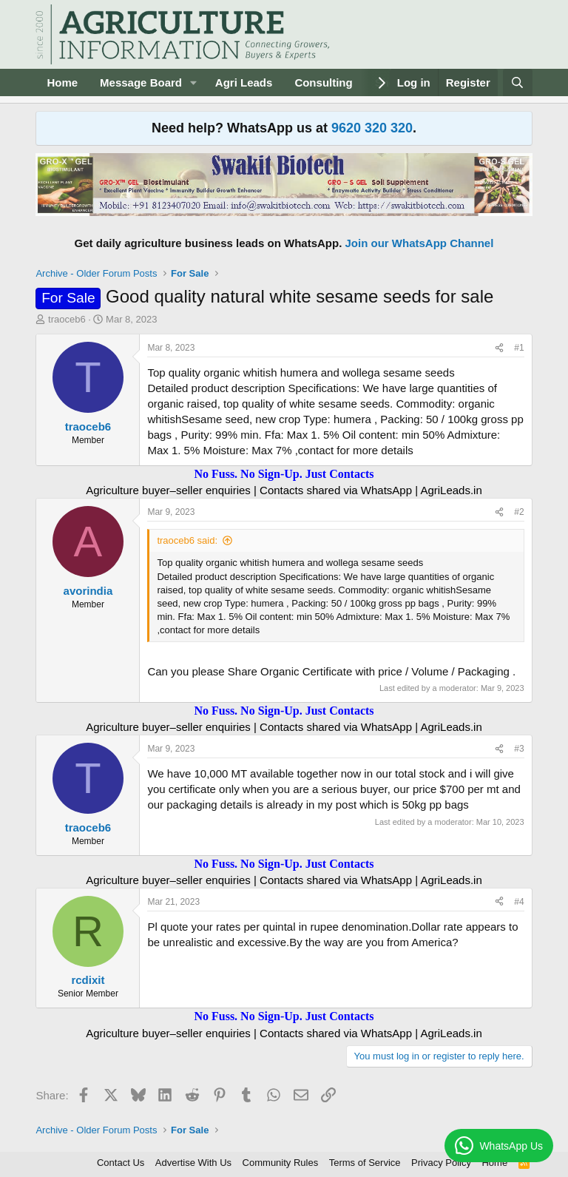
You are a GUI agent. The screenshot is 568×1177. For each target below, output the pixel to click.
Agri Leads (244, 82)
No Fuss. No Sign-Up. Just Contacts (283, 474)
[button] (193, 82)
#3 (519, 748)
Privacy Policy (441, 1162)
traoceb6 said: (187, 540)
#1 (519, 348)
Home (62, 82)
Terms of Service (365, 1162)
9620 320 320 (372, 128)
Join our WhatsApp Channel (419, 243)
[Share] (499, 348)
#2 (519, 512)
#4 (519, 902)
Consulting (323, 82)
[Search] (517, 82)
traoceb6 (67, 319)
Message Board (141, 82)
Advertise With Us (193, 1162)
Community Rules (281, 1162)
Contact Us (120, 1162)
